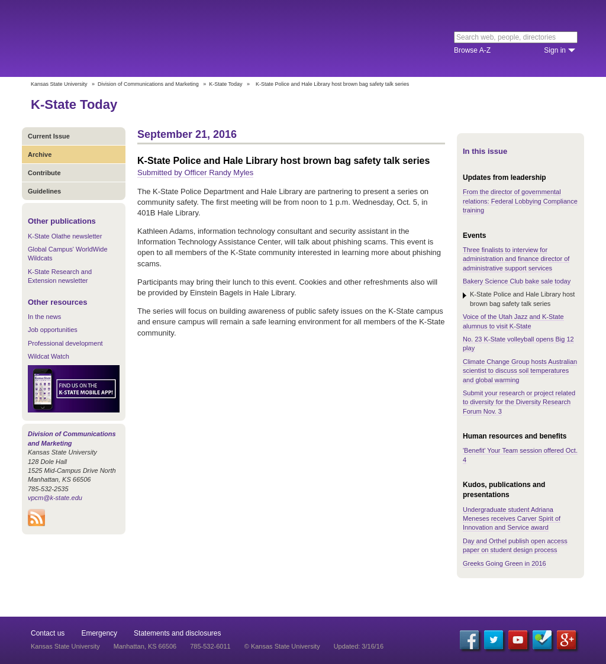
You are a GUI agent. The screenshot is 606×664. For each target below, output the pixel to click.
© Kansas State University (282, 646)
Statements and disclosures (177, 633)
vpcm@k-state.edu (55, 497)
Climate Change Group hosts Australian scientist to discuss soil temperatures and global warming (520, 370)
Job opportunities (53, 329)
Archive (39, 154)
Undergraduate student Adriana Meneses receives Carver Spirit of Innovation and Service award (511, 518)
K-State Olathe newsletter (65, 236)
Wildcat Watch (48, 356)
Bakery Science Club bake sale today (516, 281)
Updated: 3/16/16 (358, 646)
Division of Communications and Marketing (148, 84)
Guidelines (44, 191)
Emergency (99, 633)
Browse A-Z (472, 50)
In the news (44, 316)
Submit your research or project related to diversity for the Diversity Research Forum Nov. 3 (519, 402)
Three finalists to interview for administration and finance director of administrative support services (516, 259)
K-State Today (225, 84)
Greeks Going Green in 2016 (504, 563)
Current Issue (49, 136)
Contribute (44, 172)
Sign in (555, 50)
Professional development (65, 343)
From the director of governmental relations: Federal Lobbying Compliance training (520, 201)
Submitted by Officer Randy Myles (195, 172)
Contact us (48, 633)
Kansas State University (127, 38)
